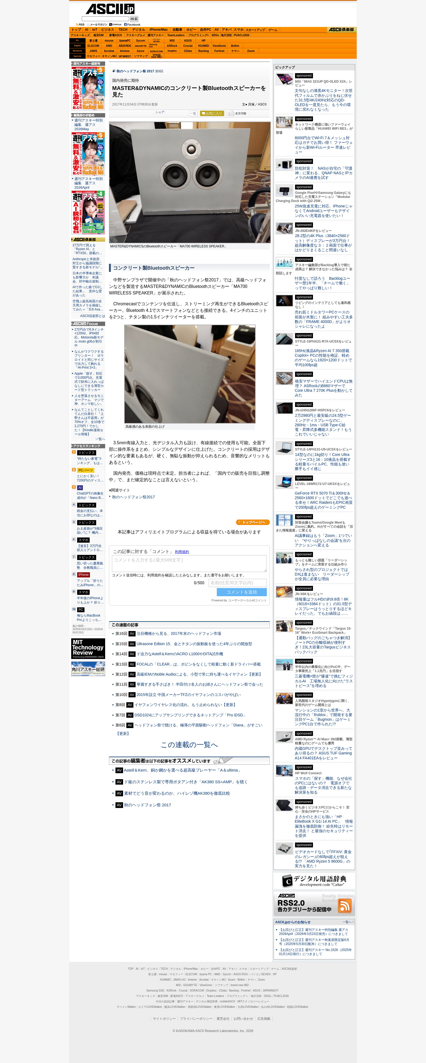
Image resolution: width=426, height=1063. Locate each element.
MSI (172, 40)
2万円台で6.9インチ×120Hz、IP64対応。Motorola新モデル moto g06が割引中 (89, 338)
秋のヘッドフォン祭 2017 (135, 71)
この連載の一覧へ (189, 745)
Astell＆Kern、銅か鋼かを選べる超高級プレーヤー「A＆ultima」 (183, 770)
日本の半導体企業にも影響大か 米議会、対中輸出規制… (87, 277)
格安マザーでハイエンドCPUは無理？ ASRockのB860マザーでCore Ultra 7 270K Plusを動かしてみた (324, 388)
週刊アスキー (156, 35)
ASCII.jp (110, 9)
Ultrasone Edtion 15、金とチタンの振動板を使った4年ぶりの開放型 (194, 644)
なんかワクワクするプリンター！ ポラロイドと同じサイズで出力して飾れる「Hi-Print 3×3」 (89, 360)
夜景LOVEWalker (224, 1006)
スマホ (238, 30)
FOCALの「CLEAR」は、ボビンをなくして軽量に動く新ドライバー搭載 (199, 664)
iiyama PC (205, 974)
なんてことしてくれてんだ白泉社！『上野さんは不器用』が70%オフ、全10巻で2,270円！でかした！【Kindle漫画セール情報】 (89, 422)
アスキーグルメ (135, 35)
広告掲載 (263, 1019)
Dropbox (172, 50)
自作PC (205, 30)
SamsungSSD (153, 45)
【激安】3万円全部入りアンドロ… (90, 548)
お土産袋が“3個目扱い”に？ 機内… (90, 531)
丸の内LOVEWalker (273, 1006)
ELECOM (93, 45)
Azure (141, 50)
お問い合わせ (243, 1019)
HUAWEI (203, 45)
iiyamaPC (124, 40)
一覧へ (100, 439)
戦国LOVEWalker (297, 1006)
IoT (94, 30)
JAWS (93, 50)
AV (217, 30)
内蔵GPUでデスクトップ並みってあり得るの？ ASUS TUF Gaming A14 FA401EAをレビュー (323, 753)
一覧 (193, 113)
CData (188, 50)
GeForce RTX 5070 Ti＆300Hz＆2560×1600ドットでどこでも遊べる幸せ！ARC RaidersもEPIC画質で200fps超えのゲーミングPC (324, 500)
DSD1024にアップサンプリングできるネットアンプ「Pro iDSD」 (190, 715)
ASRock (172, 45)
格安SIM (98, 35)
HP (204, 40)
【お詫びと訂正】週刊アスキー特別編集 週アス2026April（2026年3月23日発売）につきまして (313, 932)
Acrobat (109, 50)
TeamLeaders (176, 35)
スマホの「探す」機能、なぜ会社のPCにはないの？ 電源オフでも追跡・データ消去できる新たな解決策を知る (323, 785)
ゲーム (272, 30)
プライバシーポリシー (196, 1019)
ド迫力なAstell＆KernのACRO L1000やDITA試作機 (180, 654)
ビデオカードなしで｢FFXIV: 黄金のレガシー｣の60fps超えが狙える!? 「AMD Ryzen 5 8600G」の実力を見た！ (323, 859)
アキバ (226, 30)
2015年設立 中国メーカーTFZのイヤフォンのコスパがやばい (189, 694)
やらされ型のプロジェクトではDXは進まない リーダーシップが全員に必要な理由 (322, 574)
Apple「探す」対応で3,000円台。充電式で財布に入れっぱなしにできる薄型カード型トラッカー (89, 382)
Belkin (235, 45)
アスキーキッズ (80, 35)
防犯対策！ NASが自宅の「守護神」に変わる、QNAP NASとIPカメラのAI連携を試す (324, 173)
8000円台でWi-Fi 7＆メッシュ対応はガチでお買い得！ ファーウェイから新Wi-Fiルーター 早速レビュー (324, 145)
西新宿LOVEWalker (200, 1006)
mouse (109, 40)
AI (86, 30)
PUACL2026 (241, 35)
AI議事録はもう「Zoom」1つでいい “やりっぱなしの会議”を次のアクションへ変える (323, 540)
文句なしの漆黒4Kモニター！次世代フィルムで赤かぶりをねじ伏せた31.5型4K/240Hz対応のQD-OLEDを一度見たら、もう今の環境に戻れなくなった (324, 99)
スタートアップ (255, 30)
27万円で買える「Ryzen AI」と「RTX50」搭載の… (87, 249)
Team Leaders (215, 995)
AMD (109, 45)
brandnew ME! (156, 56)
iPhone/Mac (159, 30)
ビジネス (107, 30)
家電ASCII (115, 35)
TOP (130, 968)
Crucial (188, 45)
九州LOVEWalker (248, 1006)
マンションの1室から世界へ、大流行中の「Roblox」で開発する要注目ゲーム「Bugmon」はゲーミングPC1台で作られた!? (323, 717)
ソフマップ (141, 56)
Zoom (251, 50)
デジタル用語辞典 (207, 1001)
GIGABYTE (140, 46)
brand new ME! (240, 985)
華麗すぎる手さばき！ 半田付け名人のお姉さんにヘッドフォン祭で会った (200, 684)
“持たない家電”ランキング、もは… (90, 461)
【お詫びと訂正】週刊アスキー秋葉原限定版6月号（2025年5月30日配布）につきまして (314, 942)
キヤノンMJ (109, 56)
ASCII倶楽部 (341, 30)
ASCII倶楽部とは (92, 316)
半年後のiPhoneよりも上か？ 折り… (90, 600)
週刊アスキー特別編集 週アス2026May (88, 124)
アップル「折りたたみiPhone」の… (90, 583)
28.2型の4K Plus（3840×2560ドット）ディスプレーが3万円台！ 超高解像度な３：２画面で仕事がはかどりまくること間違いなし (323, 243)
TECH (122, 30)
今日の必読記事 (165, 1001)
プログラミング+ (198, 35)
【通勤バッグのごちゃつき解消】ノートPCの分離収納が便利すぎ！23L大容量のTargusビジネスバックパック (323, 645)
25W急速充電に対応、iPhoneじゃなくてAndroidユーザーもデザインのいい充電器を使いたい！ (324, 211)
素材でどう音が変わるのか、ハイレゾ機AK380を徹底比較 (177, 793)
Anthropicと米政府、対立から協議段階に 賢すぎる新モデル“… (88, 263)
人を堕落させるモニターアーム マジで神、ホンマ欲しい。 (89, 400)
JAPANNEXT (124, 56)
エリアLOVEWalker (150, 1006)
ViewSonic (219, 45)
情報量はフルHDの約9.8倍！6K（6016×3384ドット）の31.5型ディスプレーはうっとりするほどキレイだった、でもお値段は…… (323, 606)
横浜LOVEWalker (174, 1006)
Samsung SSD (155, 990)
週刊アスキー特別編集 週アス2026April (88, 183)
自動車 (177, 30)
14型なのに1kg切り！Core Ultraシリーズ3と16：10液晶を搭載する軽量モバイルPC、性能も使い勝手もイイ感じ (323, 461)
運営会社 (223, 1019)
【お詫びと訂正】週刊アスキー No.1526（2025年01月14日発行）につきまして (315, 952)
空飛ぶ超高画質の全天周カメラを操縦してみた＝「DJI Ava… (88, 305)
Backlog (203, 50)
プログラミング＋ (237, 995)
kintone (125, 50)
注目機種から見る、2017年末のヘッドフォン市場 (179, 633)
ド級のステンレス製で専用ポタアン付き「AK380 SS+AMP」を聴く (186, 781)
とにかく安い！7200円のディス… (90, 478)
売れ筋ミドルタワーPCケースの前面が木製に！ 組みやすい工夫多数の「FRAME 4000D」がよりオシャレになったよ (324, 319)
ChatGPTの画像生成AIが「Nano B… (90, 496)
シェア (159, 112)
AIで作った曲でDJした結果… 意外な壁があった (87, 291)
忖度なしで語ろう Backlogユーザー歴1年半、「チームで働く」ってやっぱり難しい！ (322, 283)
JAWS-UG (179, 979)
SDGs (215, 35)
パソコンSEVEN (156, 40)
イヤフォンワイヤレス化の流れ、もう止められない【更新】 (185, 705)
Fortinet (219, 50)
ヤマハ (235, 50)
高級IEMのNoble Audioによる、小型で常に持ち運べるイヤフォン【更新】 (200, 674)
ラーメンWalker (126, 1006)
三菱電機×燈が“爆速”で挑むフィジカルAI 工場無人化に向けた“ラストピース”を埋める (324, 681)
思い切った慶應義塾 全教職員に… (90, 565)
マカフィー (93, 56)
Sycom (140, 40)
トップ (76, 30)
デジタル (138, 30)
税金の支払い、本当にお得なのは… (90, 513)
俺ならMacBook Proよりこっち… (89, 618)
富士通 (93, 40)
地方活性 (226, 35)
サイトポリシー (164, 1019)
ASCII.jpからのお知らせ (293, 922)
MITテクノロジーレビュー (253, 1001)
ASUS (188, 40)
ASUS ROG (125, 45)
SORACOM (197, 990)
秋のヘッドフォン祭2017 (133, 497)
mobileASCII (227, 1001)
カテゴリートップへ (253, 522)
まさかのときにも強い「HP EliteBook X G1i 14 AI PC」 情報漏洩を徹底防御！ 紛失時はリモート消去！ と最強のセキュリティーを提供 (324, 826)
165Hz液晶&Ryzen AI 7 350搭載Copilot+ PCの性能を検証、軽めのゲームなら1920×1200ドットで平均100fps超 (323, 358)
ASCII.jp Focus (88, 324)
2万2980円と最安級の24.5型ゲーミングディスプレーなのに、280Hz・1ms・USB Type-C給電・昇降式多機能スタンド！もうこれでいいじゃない (323, 424)
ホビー (191, 30)
